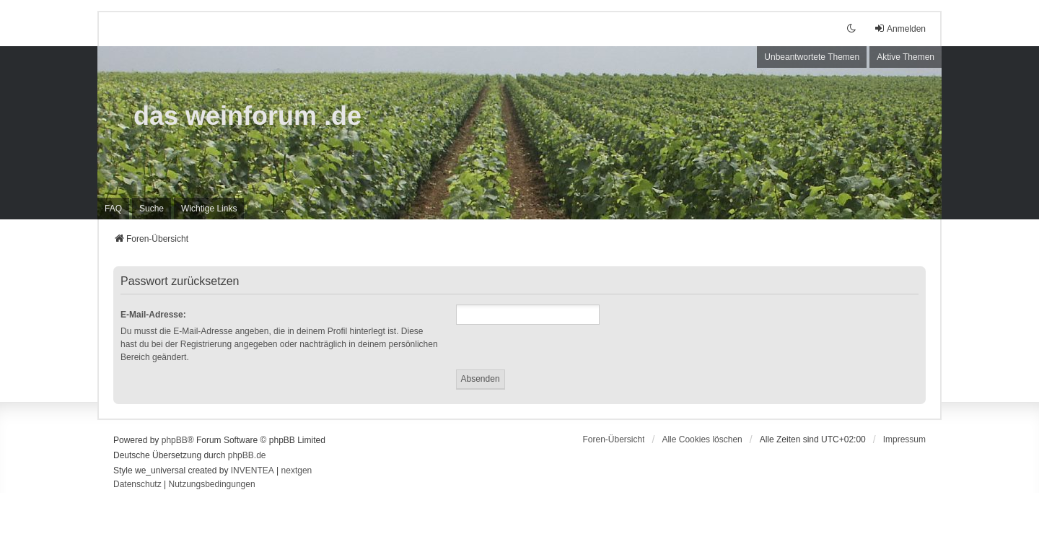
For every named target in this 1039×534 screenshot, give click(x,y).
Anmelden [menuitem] (900, 28)
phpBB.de (247, 455)
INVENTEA (252, 470)
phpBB (175, 440)
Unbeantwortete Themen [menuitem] (811, 57)
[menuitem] (209, 208)
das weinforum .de (247, 116)
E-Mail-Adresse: (153, 315)
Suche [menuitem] (151, 208)
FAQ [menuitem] (113, 208)
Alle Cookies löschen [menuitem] (702, 439)
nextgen (296, 470)
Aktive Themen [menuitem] (905, 57)
